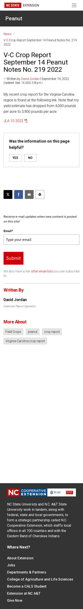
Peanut (13, 18)
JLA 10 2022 (13, 121)
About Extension (20, 558)
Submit (13, 258)
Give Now (14, 600)
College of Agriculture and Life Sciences (40, 579)
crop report (52, 332)
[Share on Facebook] (18, 194)
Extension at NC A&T (24, 593)
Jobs (11, 565)
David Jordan (30, 79)
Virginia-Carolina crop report (25, 341)
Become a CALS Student (26, 586)
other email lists (42, 271)
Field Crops (13, 332)
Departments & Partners (26, 572)
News (8, 34)
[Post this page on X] (8, 194)
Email (8, 231)
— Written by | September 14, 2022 (36, 79)
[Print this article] (39, 194)
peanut (32, 332)
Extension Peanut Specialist (20, 306)
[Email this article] (29, 194)
